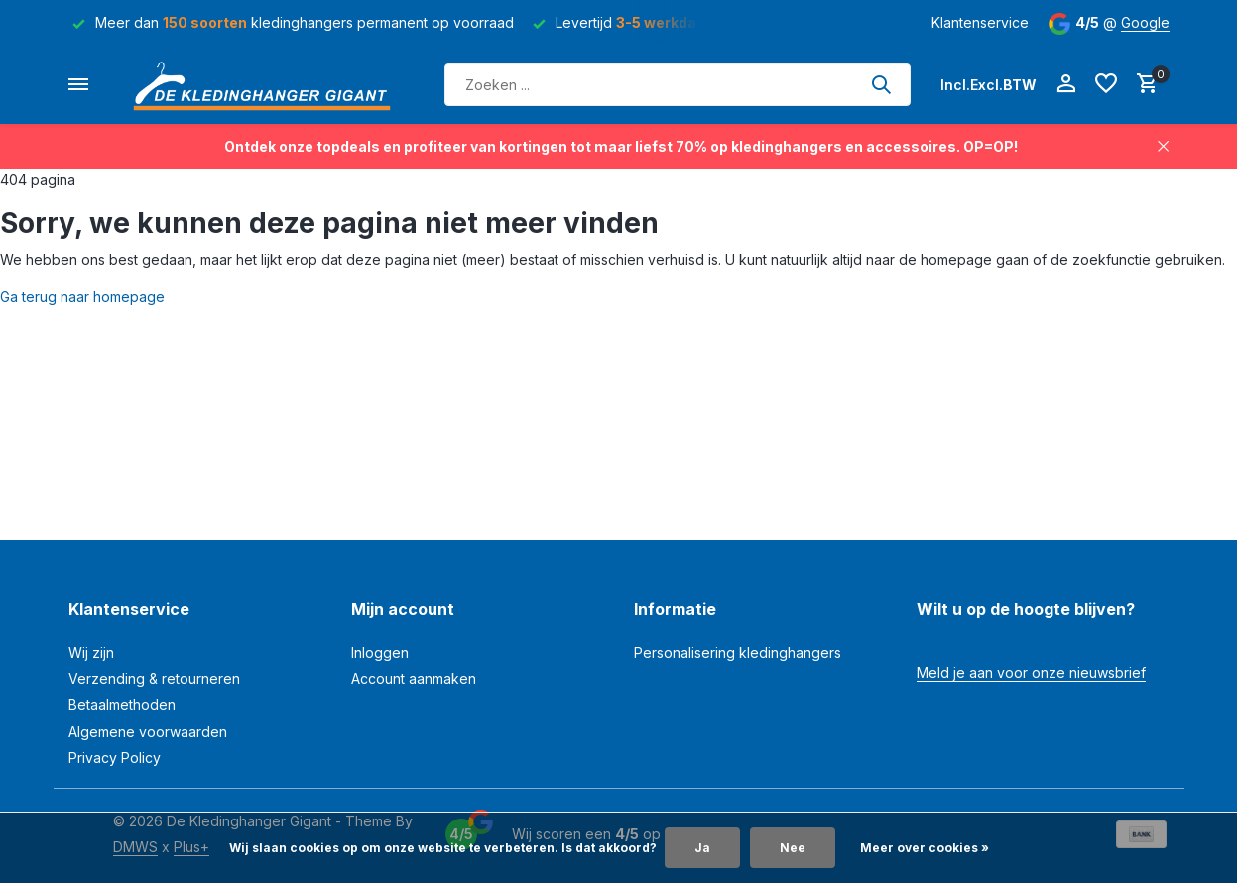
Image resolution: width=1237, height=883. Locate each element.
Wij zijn (91, 652)
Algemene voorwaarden (147, 731)
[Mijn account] (1065, 84)
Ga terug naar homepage (82, 296)
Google (1145, 22)
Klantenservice (980, 22)
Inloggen (380, 652)
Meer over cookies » (924, 847)
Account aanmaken (413, 678)
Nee (792, 847)
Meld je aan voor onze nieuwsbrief (1031, 672)
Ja (702, 847)
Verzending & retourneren (154, 678)
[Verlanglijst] (1106, 84)
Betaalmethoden (122, 704)
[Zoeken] (677, 84)
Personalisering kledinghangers (737, 652)
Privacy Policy (114, 757)
